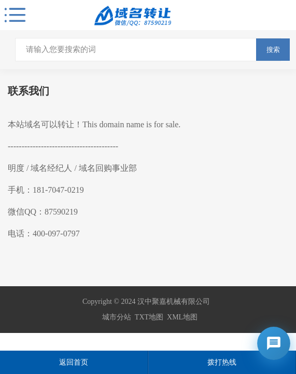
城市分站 (116, 317)
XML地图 (182, 317)
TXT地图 (149, 317)
